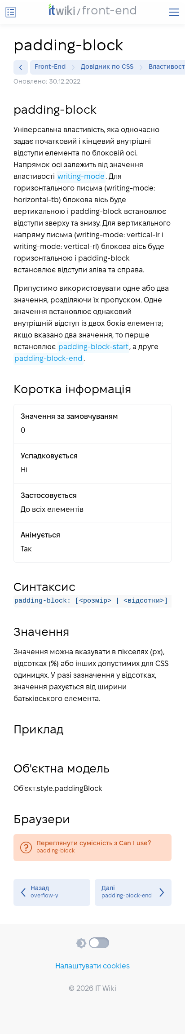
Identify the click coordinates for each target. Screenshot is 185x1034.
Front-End (52, 67)
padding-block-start (93, 347)
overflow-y (51, 892)
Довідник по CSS (109, 67)
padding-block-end (48, 358)
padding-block (92, 847)
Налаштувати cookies (92, 966)
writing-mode (81, 176)
